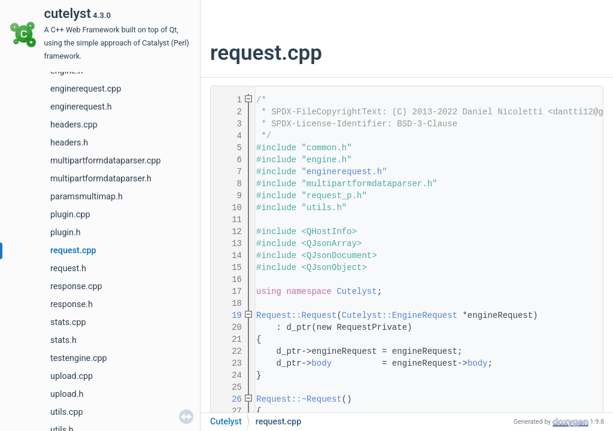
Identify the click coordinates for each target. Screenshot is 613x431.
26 (229, 399)
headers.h (69, 143)
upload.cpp (71, 376)
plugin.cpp (70, 215)
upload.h (66, 394)
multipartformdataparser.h (100, 179)
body (321, 363)
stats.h (63, 340)
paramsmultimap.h (86, 197)
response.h (71, 304)
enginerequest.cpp (85, 89)
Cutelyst (356, 291)
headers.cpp (74, 125)
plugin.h (65, 232)
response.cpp (76, 286)
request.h (68, 268)
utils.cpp (66, 412)
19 (229, 315)
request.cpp (73, 250)
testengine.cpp (78, 358)
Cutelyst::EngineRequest (399, 315)
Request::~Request (299, 399)
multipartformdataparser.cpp (105, 161)
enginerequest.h (81, 107)
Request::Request (296, 315)
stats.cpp (68, 322)
